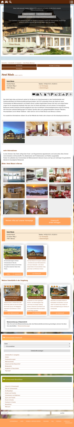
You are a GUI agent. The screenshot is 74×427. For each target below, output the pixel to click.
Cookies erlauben (29, 14)
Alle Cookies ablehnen (43, 14)
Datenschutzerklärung (37, 10)
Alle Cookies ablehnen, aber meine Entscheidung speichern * (37, 17)
